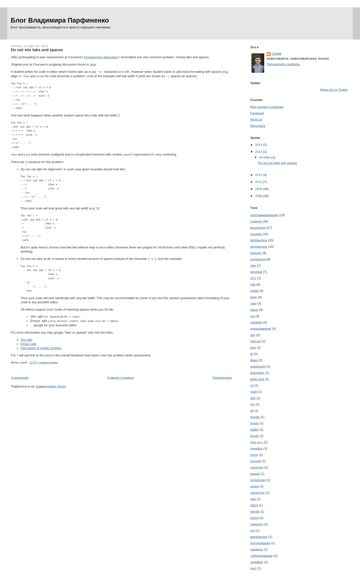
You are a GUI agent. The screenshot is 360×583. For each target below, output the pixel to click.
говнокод (256, 524)
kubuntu (255, 253)
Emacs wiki (28, 342)
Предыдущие (222, 376)
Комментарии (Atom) (51, 385)
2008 (259, 196)
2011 (259, 175)
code (253, 392)
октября (265, 157)
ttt (251, 354)
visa (253, 499)
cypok (276, 54)
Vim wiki (26, 338)
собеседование (261, 556)
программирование (264, 215)
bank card (257, 379)
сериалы (256, 549)
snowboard (258, 259)
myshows (256, 467)
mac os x (256, 442)
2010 (259, 182)
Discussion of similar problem (41, 346)
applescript (257, 366)
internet (255, 341)
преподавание (260, 328)
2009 (259, 189)
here (93, 64)
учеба (254, 291)
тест (253, 568)
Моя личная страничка (266, 107)
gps (252, 335)
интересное (258, 246)
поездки (256, 234)
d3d (253, 398)
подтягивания (260, 543)
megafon (256, 448)
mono (254, 455)
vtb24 (254, 505)
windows (256, 272)
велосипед (258, 228)
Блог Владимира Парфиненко (60, 20)
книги (254, 310)
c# (252, 385)
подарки (256, 322)
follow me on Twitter (334, 89)
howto (254, 423)
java (253, 347)
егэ (252, 530)
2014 (259, 145)
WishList (256, 119)
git (252, 410)
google (255, 417)
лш (252, 316)
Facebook (257, 113)
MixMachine (258, 240)
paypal (254, 474)
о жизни (256, 221)
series (254, 486)
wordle (254, 511)
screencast (257, 480)
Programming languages (101, 57)
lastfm (254, 429)
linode (254, 436)
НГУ (253, 278)
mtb (253, 284)
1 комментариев (47, 361)
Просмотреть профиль (283, 64)
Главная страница (120, 376)
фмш (253, 360)
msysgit (255, 461)
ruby (253, 303)
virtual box (257, 492)
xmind (254, 518)
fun (252, 404)
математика (258, 537)
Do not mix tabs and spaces (37, 50)
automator (257, 373)
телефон (256, 562)
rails (253, 265)
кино (253, 297)
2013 (259, 152)
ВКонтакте (257, 126)
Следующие (20, 376)
